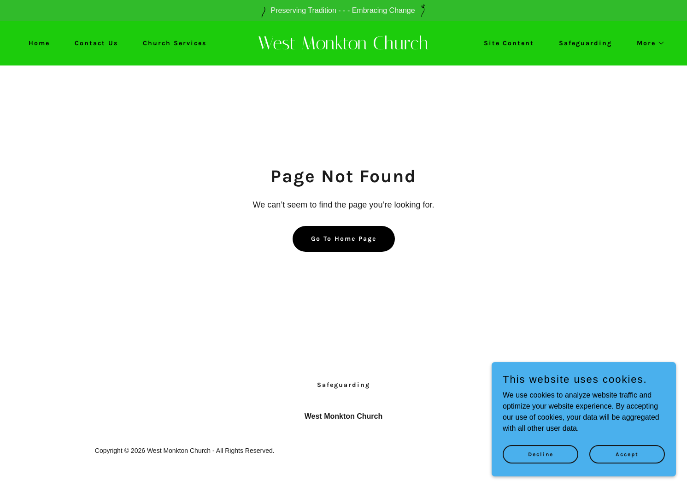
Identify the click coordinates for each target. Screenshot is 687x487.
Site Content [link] (509, 43)
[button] (647, 43)
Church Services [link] (174, 43)
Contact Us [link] (96, 43)
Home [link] (39, 43)
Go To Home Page (343, 239)
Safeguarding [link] (585, 43)
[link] (343, 47)
